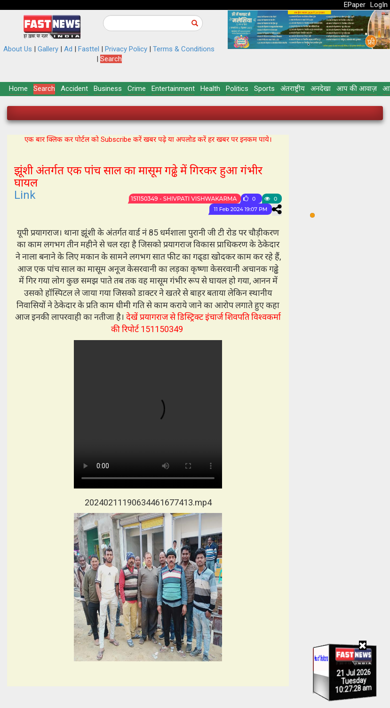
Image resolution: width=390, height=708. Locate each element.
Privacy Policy (126, 49)
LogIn (379, 4)
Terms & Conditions (184, 49)
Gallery (48, 49)
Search (111, 59)
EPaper (355, 4)
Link (25, 195)
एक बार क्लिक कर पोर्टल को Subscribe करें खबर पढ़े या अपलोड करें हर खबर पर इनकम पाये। (148, 139)
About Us (17, 49)
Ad (68, 49)
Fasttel (88, 49)
